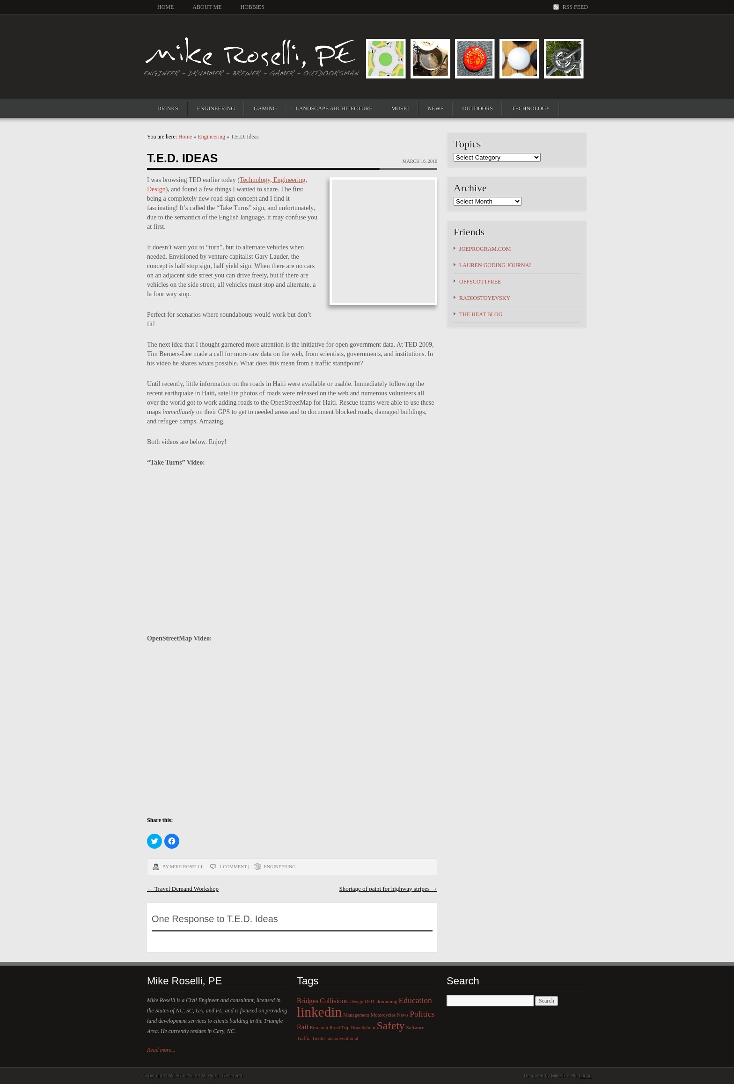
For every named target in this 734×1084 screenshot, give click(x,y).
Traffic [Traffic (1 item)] (303, 1038)
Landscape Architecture (333, 108)
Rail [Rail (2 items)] (302, 1027)
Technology (531, 108)
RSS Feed (575, 7)
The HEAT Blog (480, 314)
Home (165, 7)
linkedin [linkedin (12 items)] (319, 1011)
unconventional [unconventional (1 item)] (343, 1038)
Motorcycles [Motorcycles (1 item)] (383, 1015)
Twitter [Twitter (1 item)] (319, 1038)
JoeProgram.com (485, 249)
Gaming (265, 108)
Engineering (216, 108)
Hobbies (252, 7)
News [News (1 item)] (402, 1015)
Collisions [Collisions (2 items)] (334, 1000)
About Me (206, 7)
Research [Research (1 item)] (319, 1027)
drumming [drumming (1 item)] (386, 1001)
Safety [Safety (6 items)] (391, 1025)
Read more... (161, 1050)
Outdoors (477, 108)
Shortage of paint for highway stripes (388, 888)
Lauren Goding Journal (496, 265)
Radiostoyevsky (484, 298)
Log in (585, 1075)
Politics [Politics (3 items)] (422, 1014)
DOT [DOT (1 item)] (370, 1001)
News (436, 108)
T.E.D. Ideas (182, 158)
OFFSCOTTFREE (480, 281)
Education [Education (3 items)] (415, 1000)
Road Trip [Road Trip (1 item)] (340, 1027)
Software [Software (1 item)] (415, 1027)
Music (400, 108)
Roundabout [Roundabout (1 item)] (363, 1027)
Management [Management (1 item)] (356, 1015)
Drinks (167, 108)
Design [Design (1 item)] (356, 1001)
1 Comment (233, 866)
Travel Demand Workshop (183, 888)
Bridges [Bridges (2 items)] (307, 1000)
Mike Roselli (186, 866)
